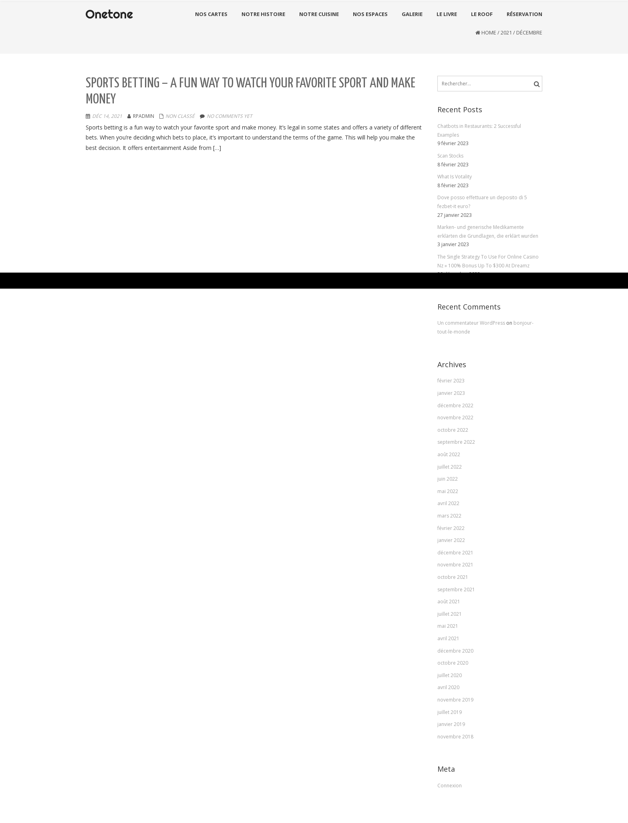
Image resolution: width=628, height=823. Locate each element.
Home (488, 32)
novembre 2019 (455, 699)
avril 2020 (448, 687)
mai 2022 (447, 491)
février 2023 (451, 380)
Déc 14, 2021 (107, 116)
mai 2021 (447, 626)
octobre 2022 (452, 430)
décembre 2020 (455, 650)
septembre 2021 (456, 589)
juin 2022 (447, 478)
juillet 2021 (449, 614)
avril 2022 (448, 503)
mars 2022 (449, 515)
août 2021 (448, 601)
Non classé (180, 116)
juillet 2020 (449, 675)
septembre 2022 (456, 442)
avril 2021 (448, 638)
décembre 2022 (455, 405)
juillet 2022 (449, 466)
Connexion (449, 785)
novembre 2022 (455, 417)
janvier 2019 (451, 724)
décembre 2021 (455, 552)
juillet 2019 (449, 712)
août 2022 (448, 454)
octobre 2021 (452, 577)
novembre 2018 (455, 736)
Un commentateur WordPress (471, 322)
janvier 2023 (451, 393)
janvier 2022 (451, 540)
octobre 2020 (452, 662)
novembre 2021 (455, 564)
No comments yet (229, 116)
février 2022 (451, 528)
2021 (506, 32)
